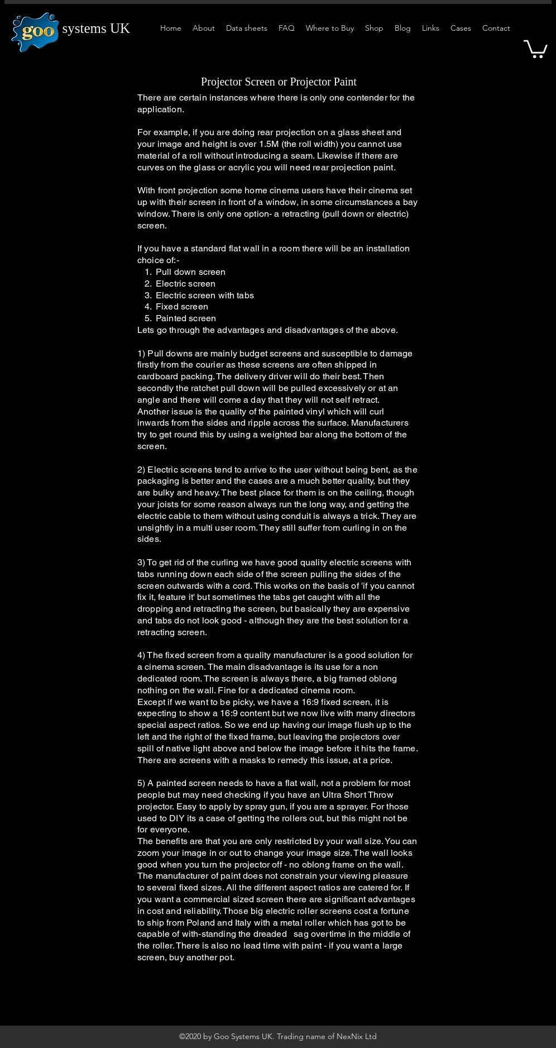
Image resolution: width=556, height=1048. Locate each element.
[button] (536, 48)
